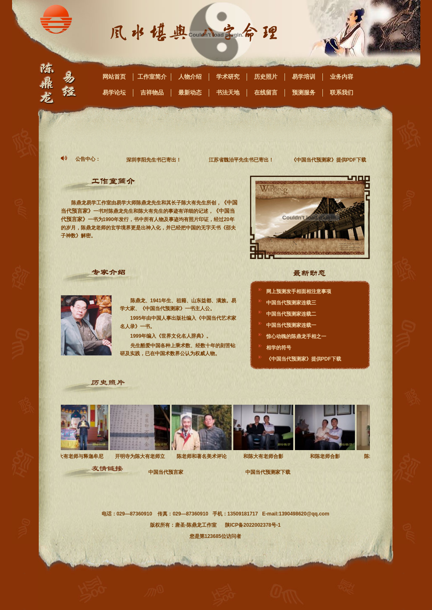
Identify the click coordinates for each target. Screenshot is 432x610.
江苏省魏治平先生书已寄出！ (242, 160)
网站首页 (114, 76)
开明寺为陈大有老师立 (141, 432)
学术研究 (228, 76)
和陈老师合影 (326, 432)
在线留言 (265, 92)
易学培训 (303, 76)
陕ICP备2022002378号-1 (252, 525)
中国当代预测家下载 (267, 472)
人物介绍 (190, 76)
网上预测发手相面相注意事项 (298, 291)
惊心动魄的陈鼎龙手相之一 (296, 336)
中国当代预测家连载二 (291, 314)
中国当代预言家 (165, 472)
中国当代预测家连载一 (291, 325)
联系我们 (341, 92)
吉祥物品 (152, 92)
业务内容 (341, 76)
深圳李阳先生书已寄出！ (154, 160)
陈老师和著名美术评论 (203, 432)
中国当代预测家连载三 (291, 303)
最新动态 (190, 92)
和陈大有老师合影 (265, 432)
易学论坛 (114, 92)
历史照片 (265, 76)
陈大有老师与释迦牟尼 (80, 432)
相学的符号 (278, 348)
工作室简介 (152, 76)
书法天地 (228, 92)
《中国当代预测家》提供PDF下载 (329, 160)
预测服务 (303, 92)
